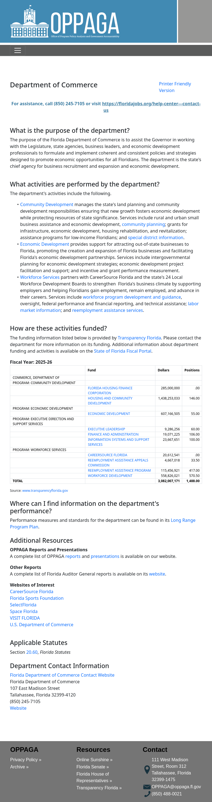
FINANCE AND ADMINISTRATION (113, 434)
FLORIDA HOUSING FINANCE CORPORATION (110, 390)
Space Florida (24, 611)
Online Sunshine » (94, 759)
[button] (65, 21)
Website (18, 708)
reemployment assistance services (107, 310)
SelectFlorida (23, 605)
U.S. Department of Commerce (41, 625)
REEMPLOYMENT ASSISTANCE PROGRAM (119, 470)
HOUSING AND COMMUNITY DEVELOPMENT (110, 401)
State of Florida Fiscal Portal (123, 351)
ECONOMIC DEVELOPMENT (109, 413)
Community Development (46, 204)
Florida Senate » (92, 767)
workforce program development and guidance (132, 297)
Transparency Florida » (99, 787)
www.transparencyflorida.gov (45, 490)
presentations (105, 556)
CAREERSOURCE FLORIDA (107, 455)
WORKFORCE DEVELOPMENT (110, 475)
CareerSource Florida (31, 591)
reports (73, 556)
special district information (156, 237)
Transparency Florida (139, 338)
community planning (143, 224)
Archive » (19, 767)
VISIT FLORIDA (25, 618)
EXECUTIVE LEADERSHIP (106, 429)
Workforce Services (40, 277)
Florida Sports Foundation (36, 598)
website (157, 574)
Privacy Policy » (25, 759)
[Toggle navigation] (17, 50)
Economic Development (44, 244)
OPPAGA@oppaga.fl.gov (176, 786)
